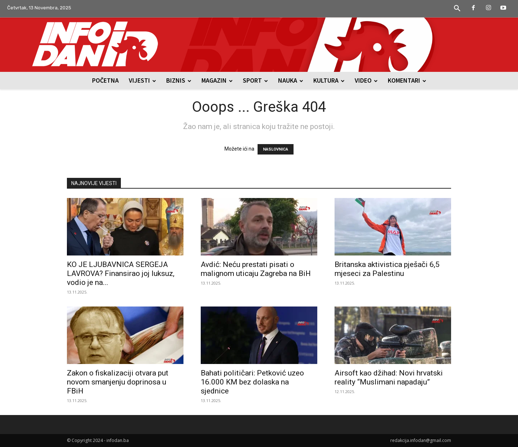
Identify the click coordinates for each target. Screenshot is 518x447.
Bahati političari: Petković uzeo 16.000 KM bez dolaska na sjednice (252, 382)
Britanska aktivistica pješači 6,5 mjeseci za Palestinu (387, 269)
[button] (457, 8)
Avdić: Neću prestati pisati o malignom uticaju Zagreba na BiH (256, 269)
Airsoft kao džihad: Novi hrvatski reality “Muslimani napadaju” (389, 377)
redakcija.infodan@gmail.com (420, 440)
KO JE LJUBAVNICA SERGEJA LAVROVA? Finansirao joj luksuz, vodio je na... (120, 273)
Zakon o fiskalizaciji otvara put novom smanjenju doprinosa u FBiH (117, 382)
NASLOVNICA (275, 149)
